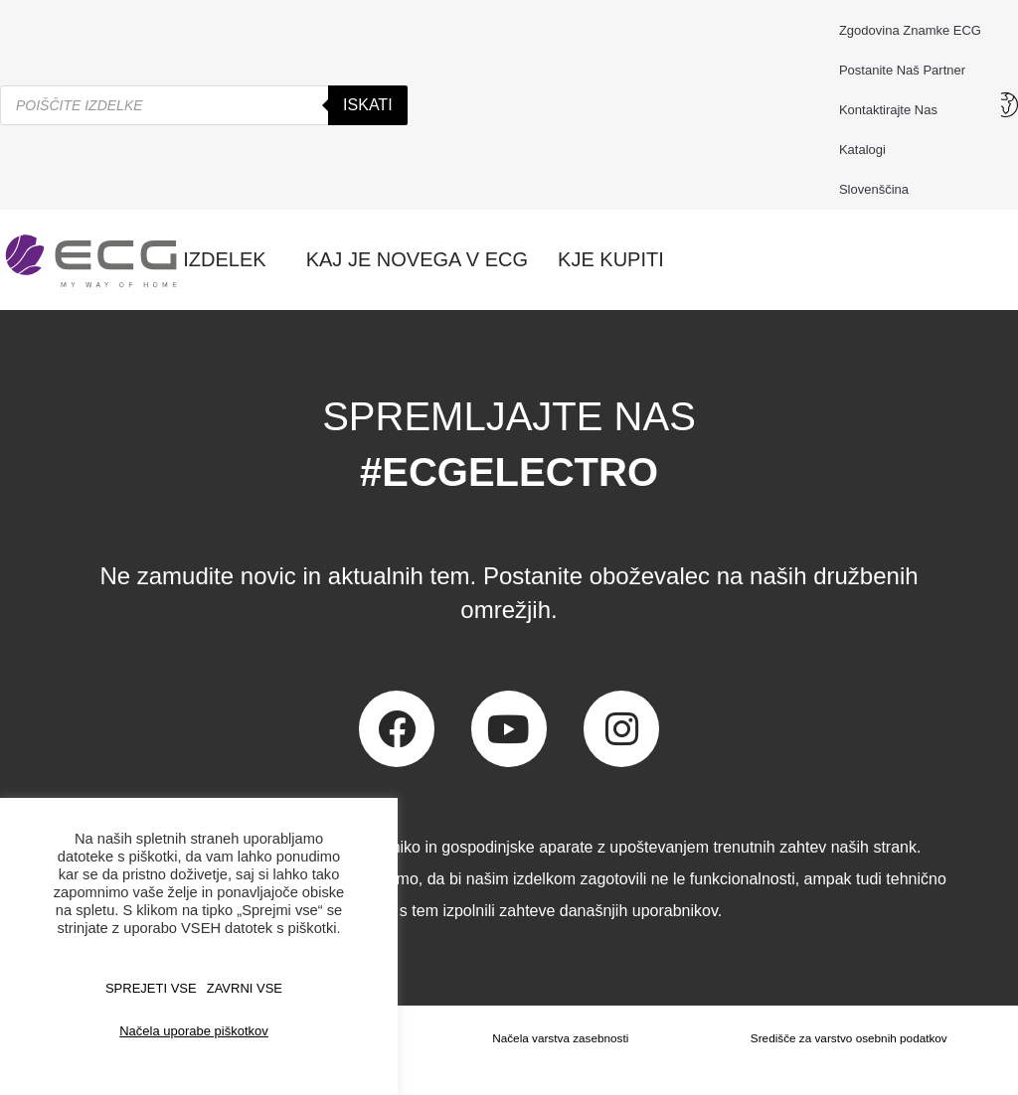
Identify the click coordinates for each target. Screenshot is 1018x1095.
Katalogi (862, 149)
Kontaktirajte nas (893, 110)
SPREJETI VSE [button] (151, 988)
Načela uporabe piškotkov (193, 1030)
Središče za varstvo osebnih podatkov (848, 1038)
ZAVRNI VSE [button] (244, 988)
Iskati (368, 104)
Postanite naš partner (902, 70)
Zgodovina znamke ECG (910, 30)
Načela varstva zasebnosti (558, 1038)
